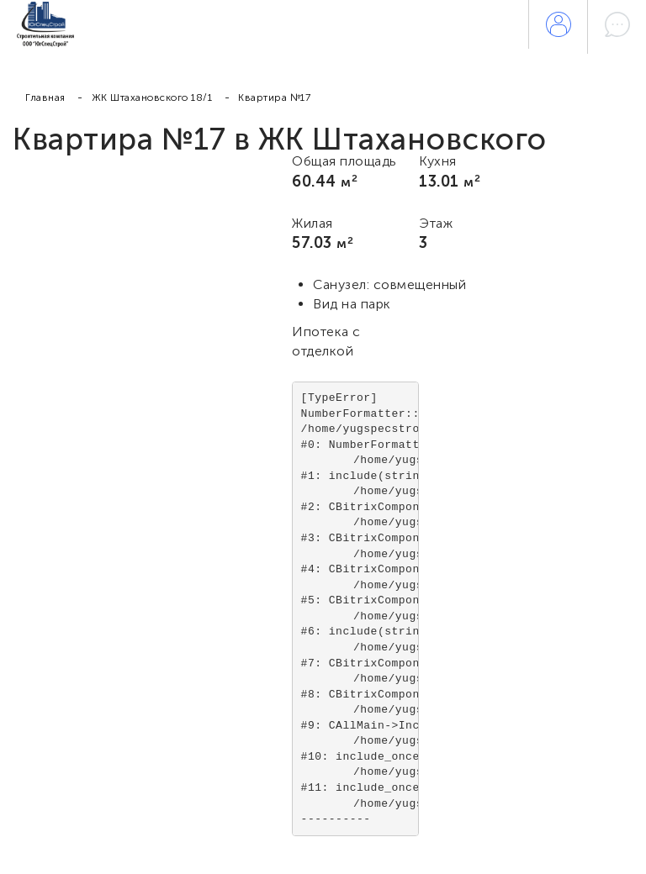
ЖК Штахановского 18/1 (152, 97)
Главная (45, 97)
